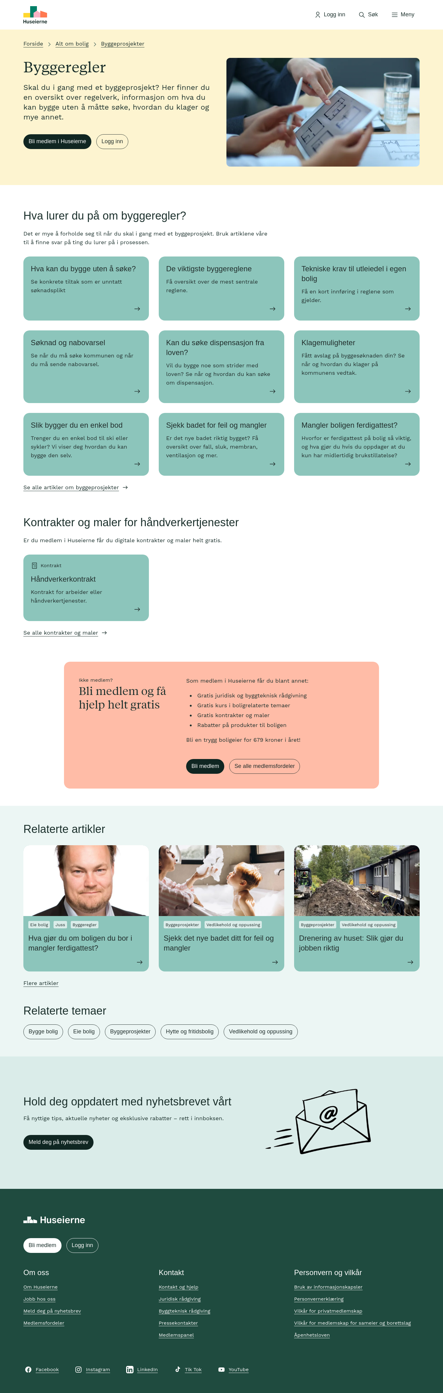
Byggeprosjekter (122, 43)
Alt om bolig (72, 43)
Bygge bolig (43, 1031)
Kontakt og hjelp (178, 1287)
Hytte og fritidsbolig (190, 1031)
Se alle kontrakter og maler (60, 632)
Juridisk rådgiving (180, 1299)
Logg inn (112, 141)
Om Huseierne (40, 1287)
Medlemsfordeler (43, 1323)
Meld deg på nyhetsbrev (58, 1142)
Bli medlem (205, 766)
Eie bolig (84, 1031)
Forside (33, 43)
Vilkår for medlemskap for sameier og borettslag (352, 1323)
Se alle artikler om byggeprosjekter (71, 487)
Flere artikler (40, 983)
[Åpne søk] (368, 14)
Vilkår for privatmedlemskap (328, 1311)
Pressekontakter (178, 1323)
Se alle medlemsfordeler (264, 766)
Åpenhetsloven (312, 1335)
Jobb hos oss (39, 1299)
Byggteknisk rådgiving (184, 1311)
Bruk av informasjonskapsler (328, 1287)
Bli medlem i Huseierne (57, 141)
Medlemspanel (176, 1335)
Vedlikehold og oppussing (260, 1031)
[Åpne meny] (403, 14)
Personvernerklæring (319, 1299)
